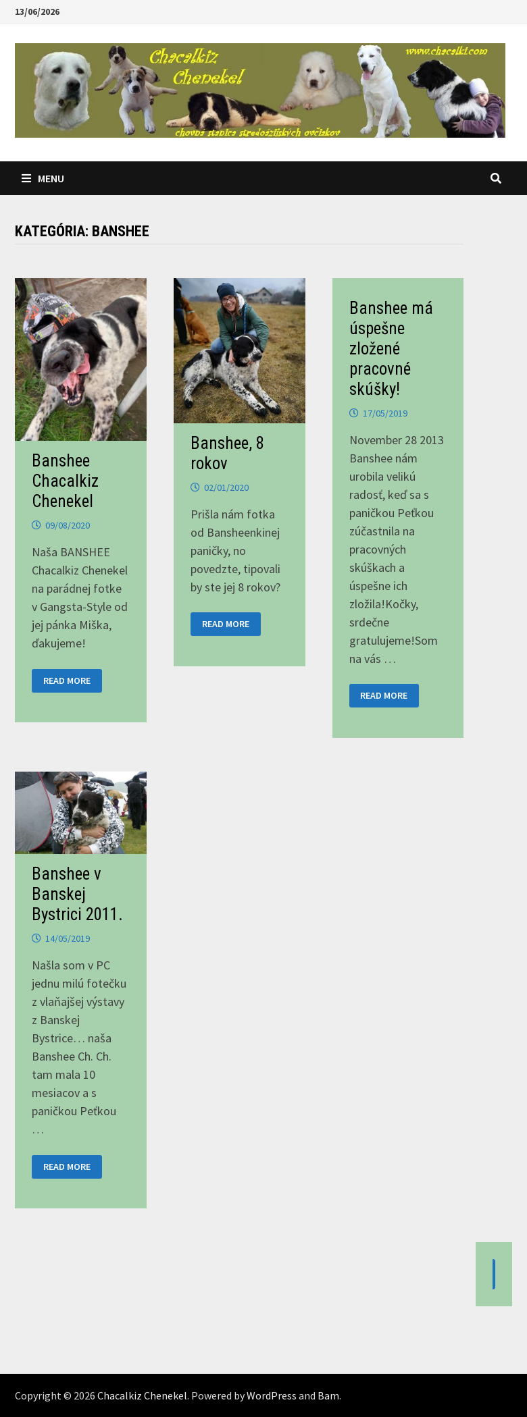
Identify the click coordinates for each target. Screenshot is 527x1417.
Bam (328, 1395)
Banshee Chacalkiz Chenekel (65, 481)
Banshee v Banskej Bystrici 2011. (77, 894)
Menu (43, 178)
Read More (67, 681)
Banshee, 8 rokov (227, 453)
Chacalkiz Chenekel (142, 1395)
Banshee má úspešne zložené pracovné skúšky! (391, 348)
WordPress (272, 1395)
